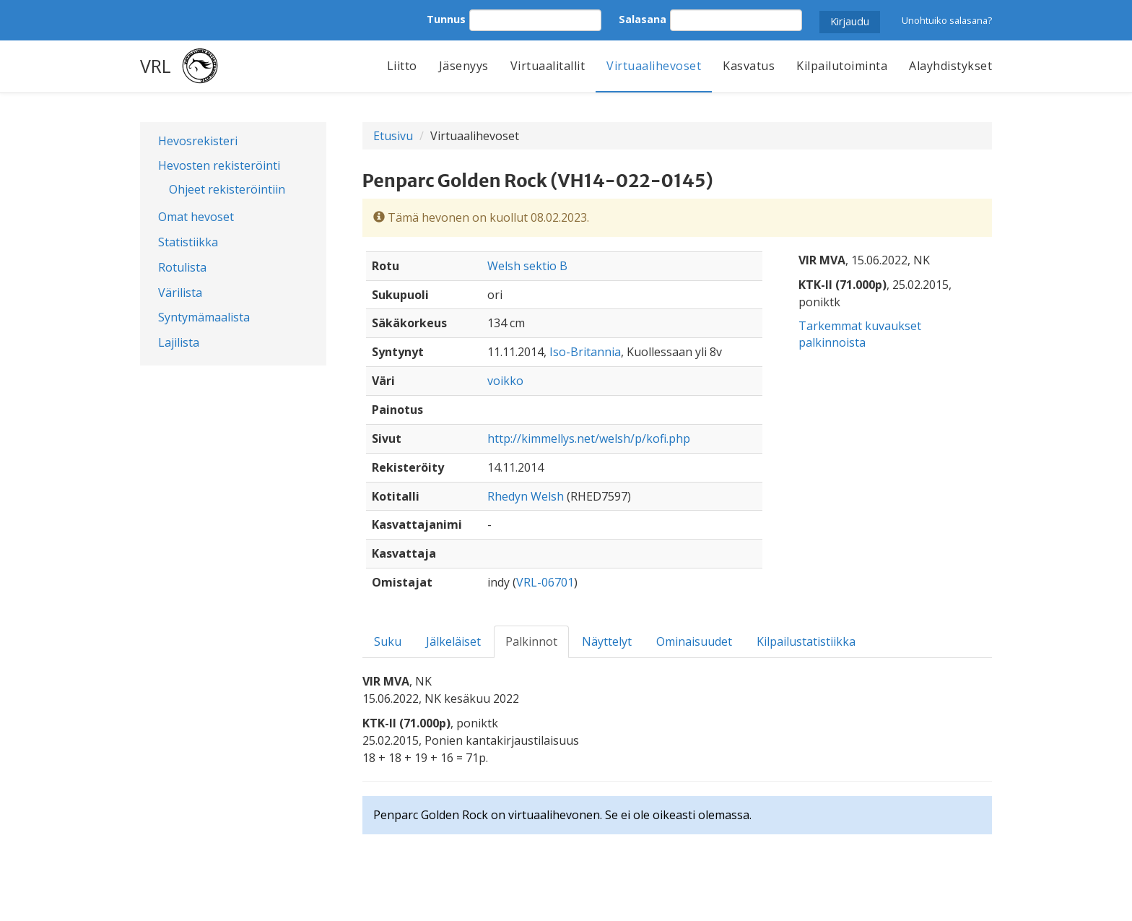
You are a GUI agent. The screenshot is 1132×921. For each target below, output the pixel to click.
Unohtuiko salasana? (947, 20)
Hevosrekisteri (198, 141)
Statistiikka (188, 242)
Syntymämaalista (204, 317)
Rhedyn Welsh (525, 496)
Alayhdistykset (950, 66)
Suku (387, 641)
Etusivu (393, 136)
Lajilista (178, 342)
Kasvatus (749, 66)
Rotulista (182, 267)
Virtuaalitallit (547, 66)
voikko (505, 381)
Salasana (642, 19)
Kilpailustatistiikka (806, 641)
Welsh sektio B (527, 266)
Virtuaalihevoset (653, 66)
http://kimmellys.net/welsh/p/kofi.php (588, 438)
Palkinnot (531, 641)
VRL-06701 (545, 582)
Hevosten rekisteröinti (219, 165)
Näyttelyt (607, 641)
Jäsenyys (464, 66)
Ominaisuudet (694, 641)
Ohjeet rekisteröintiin (227, 189)
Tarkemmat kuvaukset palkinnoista (859, 334)
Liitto (402, 66)
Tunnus (446, 19)
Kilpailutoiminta (841, 66)
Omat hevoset (196, 217)
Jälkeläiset (453, 641)
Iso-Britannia (585, 352)
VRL (155, 65)
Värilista (180, 292)
